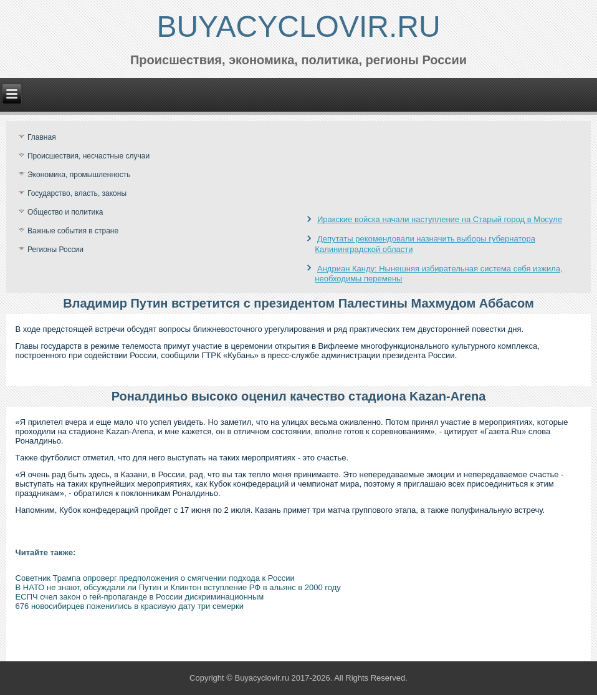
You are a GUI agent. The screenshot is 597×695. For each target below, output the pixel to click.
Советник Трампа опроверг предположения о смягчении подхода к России (155, 578)
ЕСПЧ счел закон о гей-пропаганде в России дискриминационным (140, 596)
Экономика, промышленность (79, 174)
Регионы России (55, 249)
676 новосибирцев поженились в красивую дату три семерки (130, 606)
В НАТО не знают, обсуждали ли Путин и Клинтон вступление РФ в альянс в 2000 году (178, 587)
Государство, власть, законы (77, 193)
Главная (41, 137)
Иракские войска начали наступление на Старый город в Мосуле (439, 219)
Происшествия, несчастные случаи (88, 156)
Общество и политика (65, 212)
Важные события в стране (72, 230)
